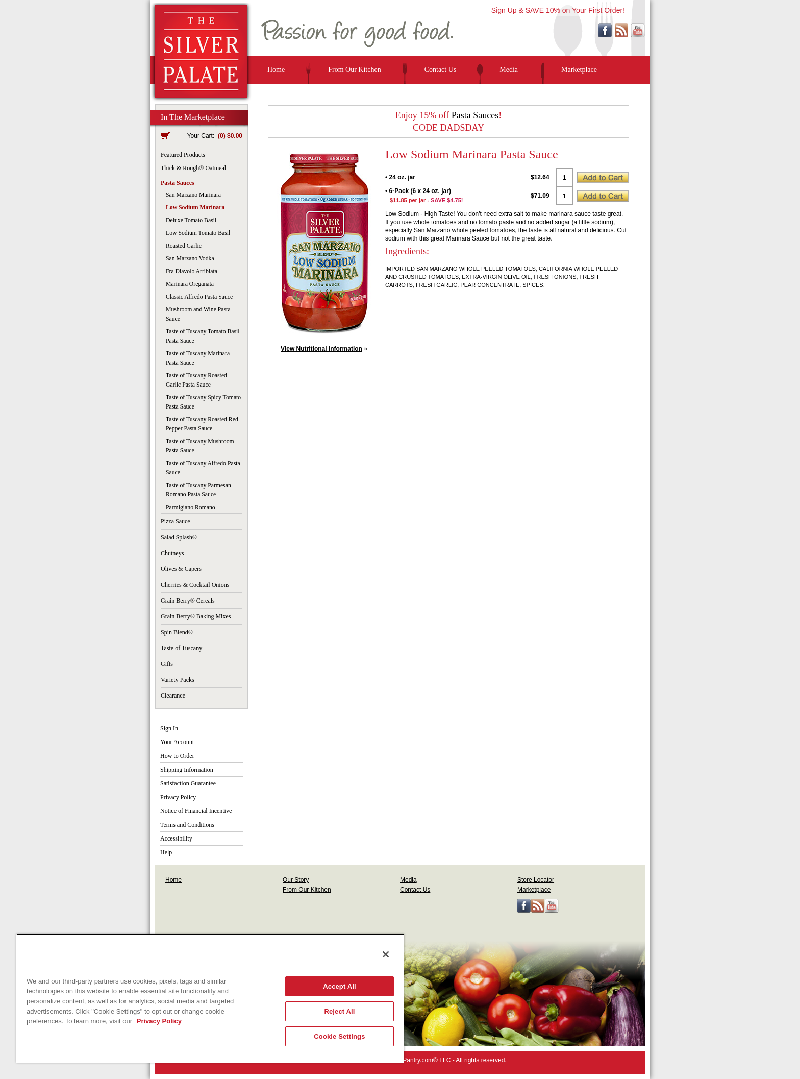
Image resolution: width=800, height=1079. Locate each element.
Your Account (177, 742)
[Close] (385, 954)
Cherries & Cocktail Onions (195, 584)
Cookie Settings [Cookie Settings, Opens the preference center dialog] (339, 1036)
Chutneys (172, 553)
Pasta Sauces (177, 182)
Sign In (169, 728)
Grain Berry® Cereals (188, 600)
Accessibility (176, 838)
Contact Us (440, 70)
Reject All (339, 1011)
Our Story (296, 879)
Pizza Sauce (175, 521)
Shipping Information (186, 769)
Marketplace (579, 70)
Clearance (173, 695)
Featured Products (183, 154)
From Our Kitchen (354, 70)
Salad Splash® (179, 537)
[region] (210, 998)
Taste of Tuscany (181, 648)
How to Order (177, 755)
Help (166, 852)
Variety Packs (177, 679)
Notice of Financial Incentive (196, 810)
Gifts (167, 663)
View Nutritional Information (321, 348)
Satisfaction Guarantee (188, 783)
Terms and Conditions (187, 824)
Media (508, 70)
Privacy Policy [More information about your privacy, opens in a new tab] (159, 1021)
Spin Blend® (177, 632)
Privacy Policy (178, 797)
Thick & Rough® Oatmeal (193, 168)
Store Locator (535, 879)
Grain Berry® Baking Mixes (196, 616)
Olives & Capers (181, 568)
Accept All (339, 986)
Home (276, 70)
